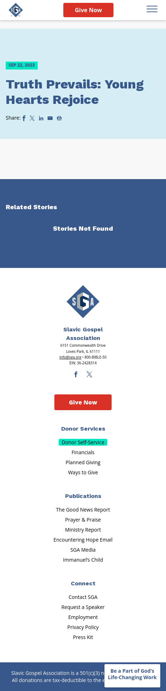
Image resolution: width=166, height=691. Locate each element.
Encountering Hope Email (83, 539)
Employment (83, 617)
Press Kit (83, 637)
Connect (83, 583)
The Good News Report (83, 509)
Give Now (88, 10)
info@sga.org (70, 357)
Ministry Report (83, 529)
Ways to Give (83, 472)
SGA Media (83, 549)
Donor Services (83, 428)
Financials (83, 452)
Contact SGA (83, 597)
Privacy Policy (82, 627)
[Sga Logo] (16, 10)
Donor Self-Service (83, 442)
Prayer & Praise (83, 519)
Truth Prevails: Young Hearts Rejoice (75, 92)
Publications (83, 496)
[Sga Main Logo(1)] (83, 301)
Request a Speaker (82, 607)
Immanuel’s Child (83, 559)
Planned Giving (82, 462)
